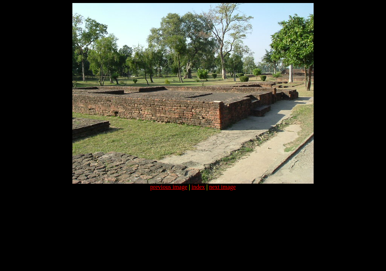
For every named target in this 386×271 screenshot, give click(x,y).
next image (222, 187)
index (198, 187)
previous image (168, 187)
